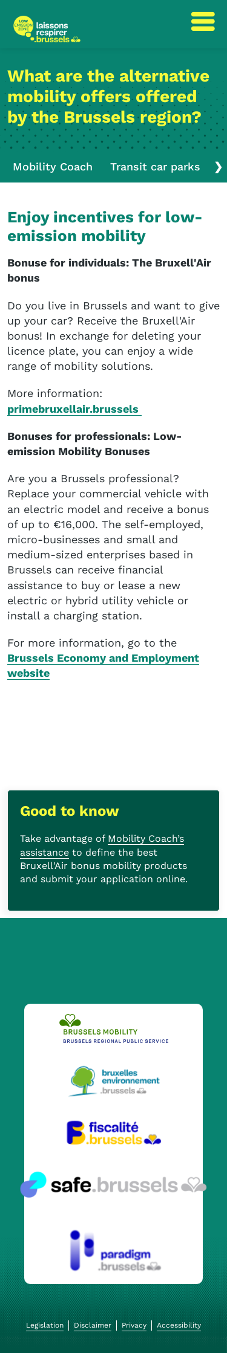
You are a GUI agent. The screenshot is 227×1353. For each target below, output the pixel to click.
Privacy (134, 1325)
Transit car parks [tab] (155, 166)
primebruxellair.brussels (74, 408)
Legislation (45, 1325)
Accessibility (179, 1325)
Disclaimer (92, 1325)
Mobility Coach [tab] (53, 166)
